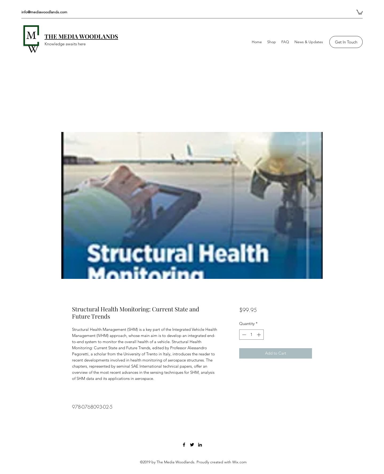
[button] (359, 12)
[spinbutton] (251, 335)
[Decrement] (243, 335)
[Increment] (259, 335)
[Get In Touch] (346, 42)
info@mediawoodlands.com (44, 12)
